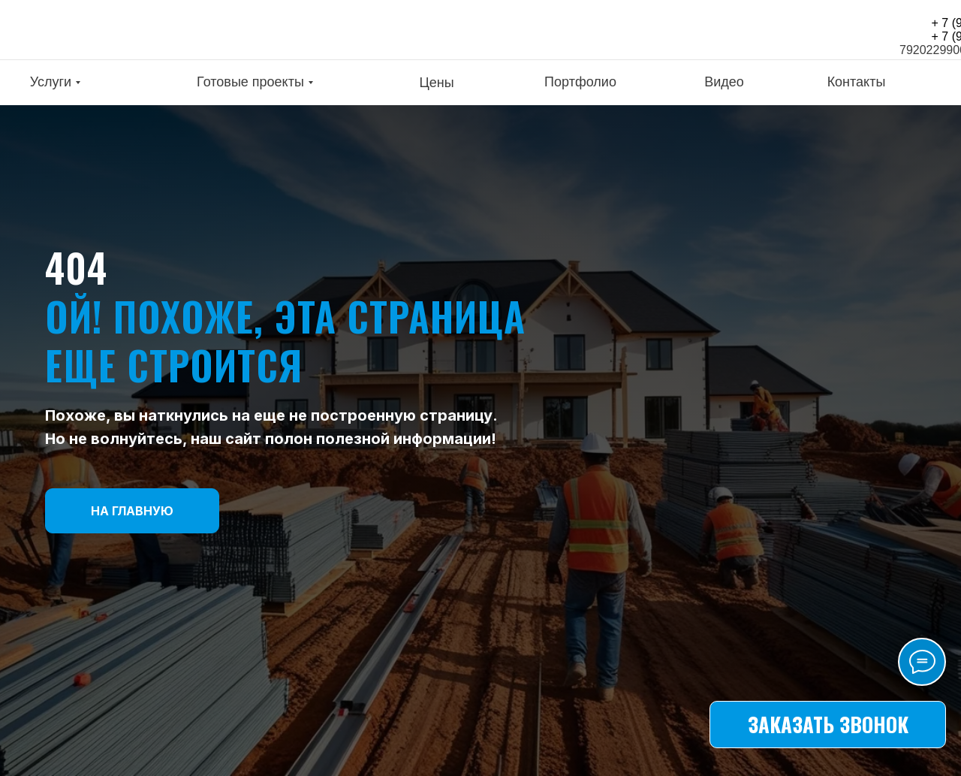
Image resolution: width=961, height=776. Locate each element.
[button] (827, 724)
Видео (724, 81)
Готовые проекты (250, 81)
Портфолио (580, 81)
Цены (436, 82)
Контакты (856, 81)
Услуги (50, 81)
